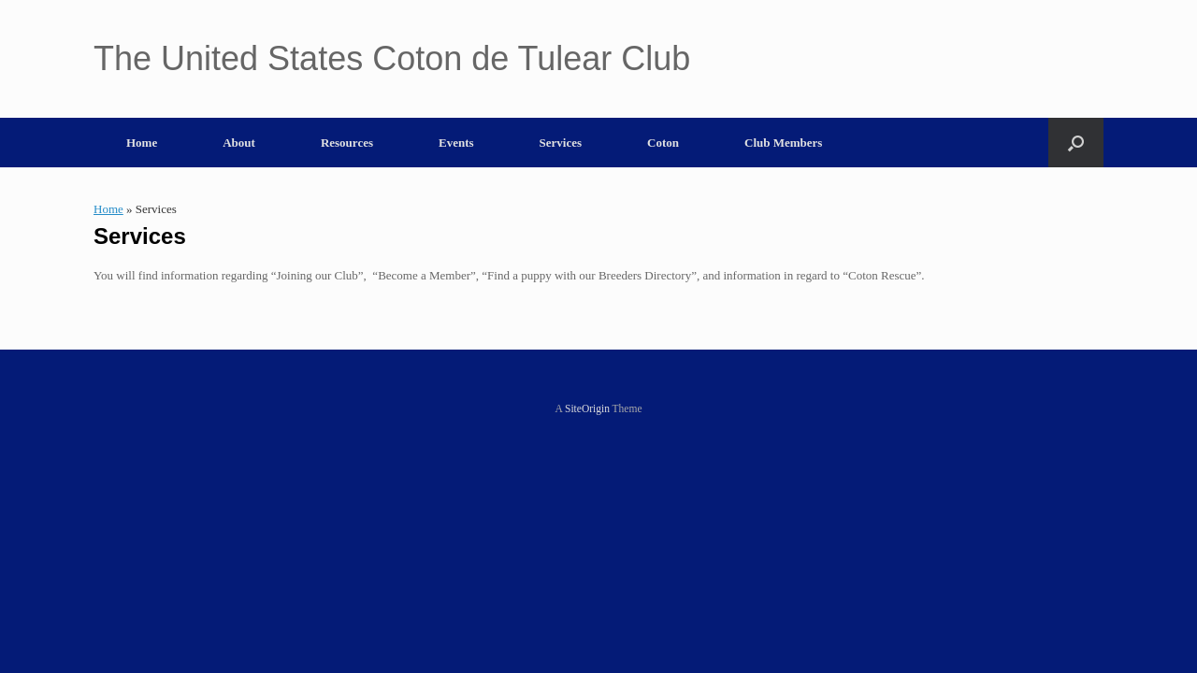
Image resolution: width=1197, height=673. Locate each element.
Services (561, 143)
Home (141, 143)
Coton (663, 143)
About (239, 143)
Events (456, 143)
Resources (347, 143)
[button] (1075, 142)
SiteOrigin (587, 408)
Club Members (783, 143)
